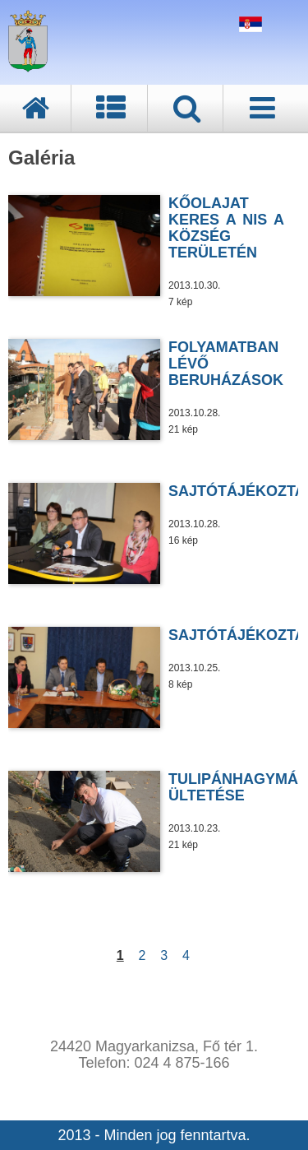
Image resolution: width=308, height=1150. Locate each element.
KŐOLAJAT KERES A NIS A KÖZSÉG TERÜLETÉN (226, 228)
